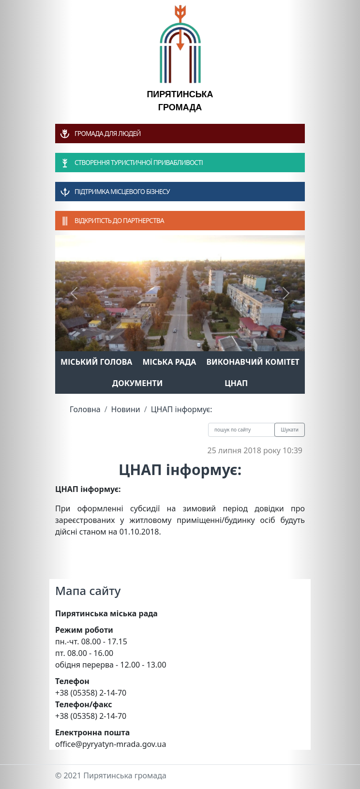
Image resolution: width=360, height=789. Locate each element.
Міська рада (169, 362)
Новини (125, 409)
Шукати (290, 429)
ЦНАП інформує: (181, 409)
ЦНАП (236, 383)
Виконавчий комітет (253, 362)
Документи (137, 383)
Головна (85, 409)
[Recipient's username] (241, 430)
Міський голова (96, 362)
